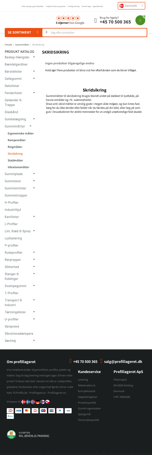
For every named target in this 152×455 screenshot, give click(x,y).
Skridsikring (15, 153)
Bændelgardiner (16, 64)
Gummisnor (13, 181)
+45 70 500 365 (115, 21)
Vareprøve (12, 326)
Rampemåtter (17, 140)
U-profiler (12, 319)
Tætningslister (15, 312)
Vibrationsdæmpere (19, 334)
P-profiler (11, 245)
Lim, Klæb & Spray (18, 231)
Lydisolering (13, 238)
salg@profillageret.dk (123, 361)
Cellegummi (13, 79)
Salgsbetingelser (87, 397)
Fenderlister (13, 93)
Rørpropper (13, 260)
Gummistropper (16, 195)
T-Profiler (11, 293)
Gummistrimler (15, 188)
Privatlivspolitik (87, 402)
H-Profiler (12, 203)
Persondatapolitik (88, 420)
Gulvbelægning (15, 119)
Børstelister (13, 71)
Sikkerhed (12, 267)
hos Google (70, 23)
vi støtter (24, 432)
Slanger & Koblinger (12, 276)
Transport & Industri (13, 302)
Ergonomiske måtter (21, 133)
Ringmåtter (15, 147)
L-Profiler (11, 224)
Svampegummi (15, 286)
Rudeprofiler (14, 253)
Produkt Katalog (19, 51)
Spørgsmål (84, 414)
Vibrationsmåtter (18, 167)
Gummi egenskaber (89, 408)
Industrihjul (13, 210)
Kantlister (12, 217)
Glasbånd (11, 112)
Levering (83, 379)
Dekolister (12, 86)
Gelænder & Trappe (13, 102)
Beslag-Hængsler (17, 57)
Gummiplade (14, 174)
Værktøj (10, 341)
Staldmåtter (15, 160)
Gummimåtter (15, 126)
